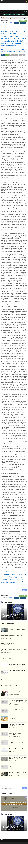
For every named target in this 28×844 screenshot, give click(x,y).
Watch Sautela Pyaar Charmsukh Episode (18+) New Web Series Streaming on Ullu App (18, 702)
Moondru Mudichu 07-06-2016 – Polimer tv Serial (11, 685)
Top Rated (18, 14)
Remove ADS (23, 20)
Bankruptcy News (10, 571)
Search (24, 590)
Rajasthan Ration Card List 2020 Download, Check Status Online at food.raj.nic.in (16, 750)
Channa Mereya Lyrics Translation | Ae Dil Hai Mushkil (12, 656)
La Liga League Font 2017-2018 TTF (17, 670)
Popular (13, 14)
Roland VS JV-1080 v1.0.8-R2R (7, 643)
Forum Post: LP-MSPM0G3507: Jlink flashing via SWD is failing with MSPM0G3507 (17, 733)
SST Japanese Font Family (15, 765)
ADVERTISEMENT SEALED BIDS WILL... (18, 709)
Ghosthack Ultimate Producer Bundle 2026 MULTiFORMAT (14, 615)
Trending (22, 14)
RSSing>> (5, 14)
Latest (9, 14)
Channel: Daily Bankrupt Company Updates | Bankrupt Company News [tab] (15, 18)
